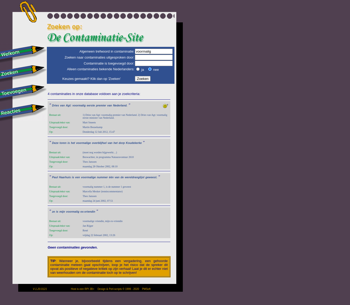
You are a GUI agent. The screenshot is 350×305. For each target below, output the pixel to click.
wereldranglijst (134, 177)
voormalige (83, 142)
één (111, 177)
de (122, 177)
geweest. (151, 177)
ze (53, 211)
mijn (62, 211)
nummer (102, 177)
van (62, 105)
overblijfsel (99, 142)
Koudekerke (134, 142)
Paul (55, 177)
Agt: (68, 105)
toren (63, 142)
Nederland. (120, 105)
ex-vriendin (87, 211)
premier (101, 105)
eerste (91, 105)
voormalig (79, 105)
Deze (55, 142)
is (68, 142)
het (73, 142)
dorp (122, 142)
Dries (55, 105)
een (77, 177)
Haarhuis (65, 177)
